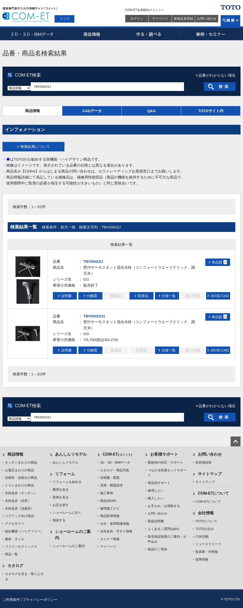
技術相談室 (203, 462)
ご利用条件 (11, 600)
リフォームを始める (67, 482)
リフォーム (65, 474)
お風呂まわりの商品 (19, 470)
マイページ (160, 18)
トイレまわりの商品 (19, 485)
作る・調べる (151, 34)
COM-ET (117, 454)
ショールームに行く (67, 513)
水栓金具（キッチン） (21, 493)
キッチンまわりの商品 (21, 462)
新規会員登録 (183, 18)
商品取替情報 (110, 516)
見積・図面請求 (111, 485)
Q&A (151, 111)
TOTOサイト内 (210, 111)
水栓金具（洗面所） (19, 508)
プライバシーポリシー (40, 600)
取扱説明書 (156, 521)
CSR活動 (202, 536)
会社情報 (206, 513)
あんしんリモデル (71, 454)
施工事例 (106, 493)
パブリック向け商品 (19, 516)
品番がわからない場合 (217, 75)
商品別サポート (159, 483)
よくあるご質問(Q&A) (163, 529)
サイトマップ (210, 474)
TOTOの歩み (204, 529)
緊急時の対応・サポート (165, 462)
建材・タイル (14, 539)
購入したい (156, 498)
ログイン (136, 18)
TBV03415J (93, 261)
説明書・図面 (110, 477)
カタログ (15, 566)
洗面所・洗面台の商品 (21, 477)
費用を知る (61, 489)
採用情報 (201, 559)
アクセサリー (14, 523)
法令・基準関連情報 (114, 523)
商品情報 (92, 34)
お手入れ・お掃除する (164, 506)
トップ (64, 19)
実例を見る (61, 497)
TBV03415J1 (94, 316)
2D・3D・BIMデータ (32, 34)
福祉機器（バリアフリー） (24, 531)
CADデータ (92, 111)
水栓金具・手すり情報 (116, 531)
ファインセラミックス (21, 546)
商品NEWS (108, 501)
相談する (59, 520)
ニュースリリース (208, 544)
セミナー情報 (110, 539)
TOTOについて (206, 521)
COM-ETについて (213, 493)
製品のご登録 (157, 549)
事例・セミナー (211, 34)
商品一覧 (11, 554)
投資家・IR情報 (206, 552)
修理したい (156, 490)
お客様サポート (164, 454)
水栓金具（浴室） (18, 501)
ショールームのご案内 (69, 546)
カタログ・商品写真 (114, 470)
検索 (230, 20)
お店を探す (61, 505)
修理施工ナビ (110, 508)
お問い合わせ (206, 18)
